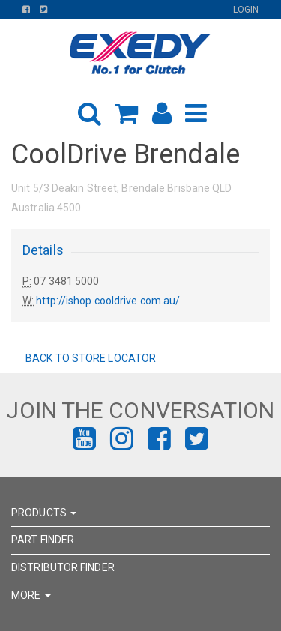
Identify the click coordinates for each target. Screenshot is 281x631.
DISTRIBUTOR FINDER (63, 567)
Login (246, 9)
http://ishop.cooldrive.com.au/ (108, 301)
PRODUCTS (43, 513)
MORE (31, 595)
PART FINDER (42, 540)
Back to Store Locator (89, 358)
